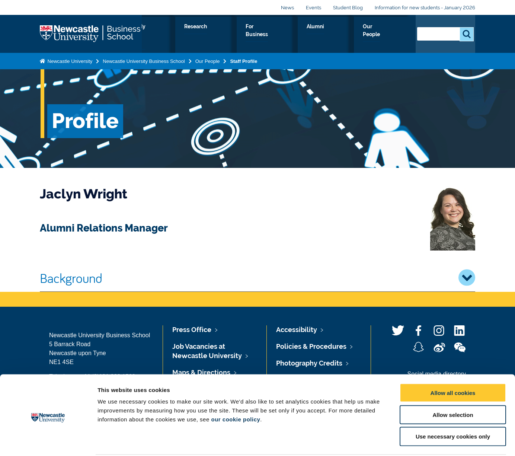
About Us (176, 35)
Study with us (220, 35)
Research (265, 35)
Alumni (349, 35)
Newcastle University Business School (144, 60)
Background (257, 278)
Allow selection (452, 386)
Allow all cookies (453, 364)
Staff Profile (243, 60)
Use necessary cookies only (453, 408)
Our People (387, 35)
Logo (91, 33)
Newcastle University (69, 60)
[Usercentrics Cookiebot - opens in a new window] (48, 441)
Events (313, 7)
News (287, 7)
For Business (309, 35)
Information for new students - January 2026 (425, 7)
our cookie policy (235, 391)
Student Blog (348, 7)
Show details (390, 441)
